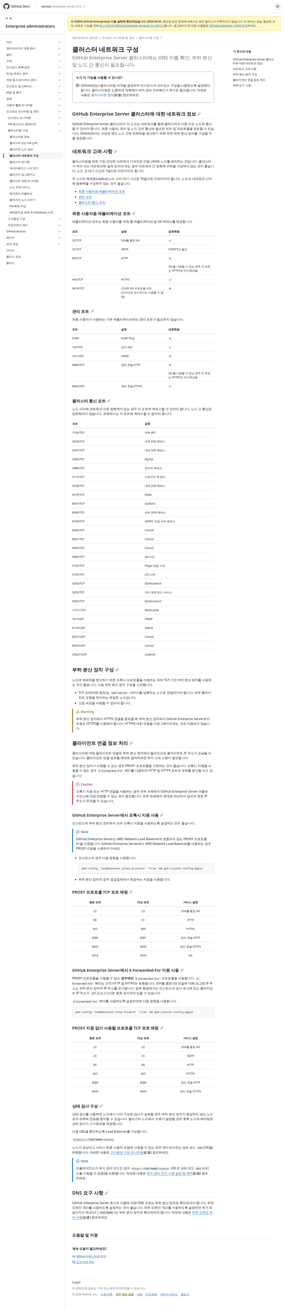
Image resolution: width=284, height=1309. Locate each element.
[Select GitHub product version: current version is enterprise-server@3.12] (63, 6)
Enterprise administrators (30, 26)
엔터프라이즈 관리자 (85, 38)
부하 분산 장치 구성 (95, 669)
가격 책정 (151, 1294)
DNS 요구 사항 (90, 1192)
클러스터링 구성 (149, 38)
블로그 (185, 1294)
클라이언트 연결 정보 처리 (102, 743)
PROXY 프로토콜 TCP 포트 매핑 (102, 892)
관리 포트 (85, 197)
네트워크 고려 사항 (94, 151)
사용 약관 (107, 1294)
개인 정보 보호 (125, 1294)
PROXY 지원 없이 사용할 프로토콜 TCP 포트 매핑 (117, 1028)
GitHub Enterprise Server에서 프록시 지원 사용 (117, 815)
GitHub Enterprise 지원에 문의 (228, 25)
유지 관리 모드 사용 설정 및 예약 (170, 1173)
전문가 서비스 (169, 1294)
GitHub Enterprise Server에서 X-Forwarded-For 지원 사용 (128, 970)
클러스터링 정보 (102, 95)
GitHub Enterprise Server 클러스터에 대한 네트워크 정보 (136, 113)
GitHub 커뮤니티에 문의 (89, 1256)
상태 (139, 1294)
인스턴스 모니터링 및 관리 (118, 38)
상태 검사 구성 (87, 1106)
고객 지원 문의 (83, 1262)
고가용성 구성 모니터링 (126, 1152)
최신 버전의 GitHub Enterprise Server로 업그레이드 (131, 25)
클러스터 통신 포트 (91, 202)
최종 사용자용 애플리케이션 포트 (101, 191)
